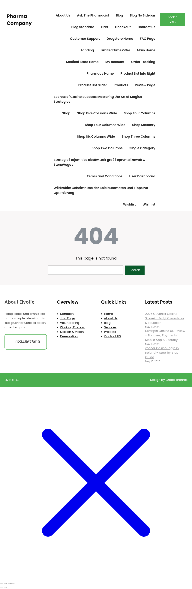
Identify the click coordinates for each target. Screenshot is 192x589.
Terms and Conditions (105, 176)
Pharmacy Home (100, 73)
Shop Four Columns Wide (105, 125)
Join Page (67, 318)
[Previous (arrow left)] (1, 587)
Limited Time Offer (115, 50)
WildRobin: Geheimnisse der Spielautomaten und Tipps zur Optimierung (101, 190)
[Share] (9, 583)
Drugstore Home (120, 38)
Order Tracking (143, 62)
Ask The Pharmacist (93, 15)
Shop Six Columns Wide (96, 136)
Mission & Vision (72, 332)
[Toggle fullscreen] (5, 583)
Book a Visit (172, 19)
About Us (63, 15)
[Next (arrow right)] (5, 587)
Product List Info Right (138, 73)
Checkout (123, 27)
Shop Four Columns (139, 113)
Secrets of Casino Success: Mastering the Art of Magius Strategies (98, 99)
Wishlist (129, 204)
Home (108, 314)
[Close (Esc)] (12, 583)
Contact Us (146, 27)
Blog (119, 15)
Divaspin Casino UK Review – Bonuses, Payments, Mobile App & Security (165, 335)
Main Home (146, 50)
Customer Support (85, 38)
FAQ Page (147, 38)
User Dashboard (142, 176)
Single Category (142, 148)
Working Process (72, 327)
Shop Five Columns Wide (97, 113)
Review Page (145, 85)
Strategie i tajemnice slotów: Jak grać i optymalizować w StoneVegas (99, 162)
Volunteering (69, 323)
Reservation (69, 336)
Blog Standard (82, 27)
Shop (66, 113)
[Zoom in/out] (1, 583)
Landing (87, 50)
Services (110, 327)
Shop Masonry (143, 125)
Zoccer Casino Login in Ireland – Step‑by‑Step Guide (162, 352)
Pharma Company (19, 19)
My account (114, 62)
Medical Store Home (82, 62)
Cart (104, 27)
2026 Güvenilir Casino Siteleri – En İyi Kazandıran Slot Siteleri (164, 318)
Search (135, 270)
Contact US (112, 336)
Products (121, 85)
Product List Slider (92, 85)
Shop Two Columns (107, 148)
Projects (110, 332)
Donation (67, 314)
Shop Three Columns (138, 136)
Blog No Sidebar (142, 15)
